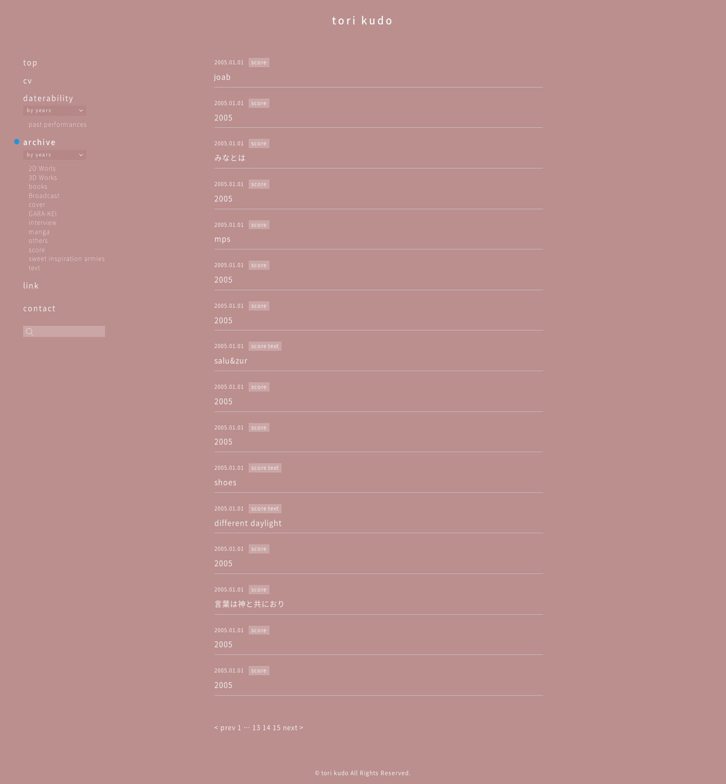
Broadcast (44, 195)
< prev (226, 727)
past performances (58, 123)
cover (37, 203)
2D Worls (42, 167)
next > (293, 727)
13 (256, 727)
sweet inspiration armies (67, 258)
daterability (48, 97)
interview (43, 222)
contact (39, 307)
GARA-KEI (43, 213)
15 (277, 727)
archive (39, 141)
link (31, 285)
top (30, 62)
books (38, 185)
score (37, 249)
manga (39, 231)
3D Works (43, 177)
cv (27, 80)
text (34, 267)
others (38, 240)
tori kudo (363, 19)
